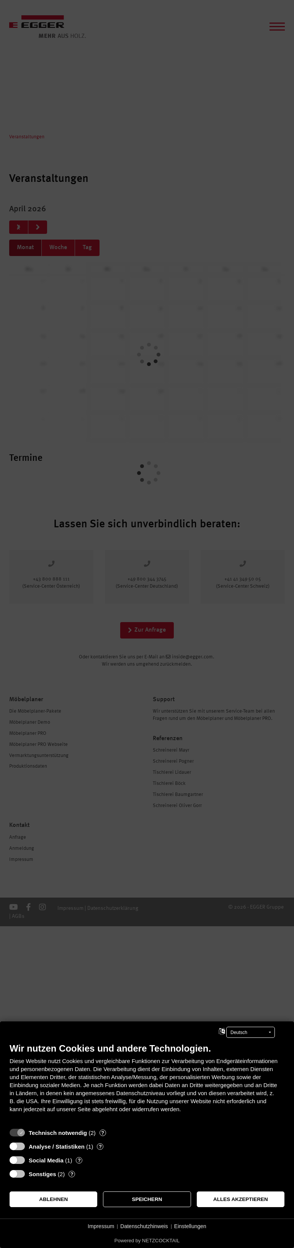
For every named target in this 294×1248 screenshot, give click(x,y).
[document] (147, 1083)
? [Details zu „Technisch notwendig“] (102, 1133)
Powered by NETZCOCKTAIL (147, 1240)
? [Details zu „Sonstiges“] (72, 1174)
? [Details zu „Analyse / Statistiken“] (100, 1146)
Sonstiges (42, 1174)
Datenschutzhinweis (144, 1226)
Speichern (147, 1199)
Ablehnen (53, 1199)
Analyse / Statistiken (57, 1146)
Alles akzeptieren (240, 1199)
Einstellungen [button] (190, 1226)
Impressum (101, 1226)
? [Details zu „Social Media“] (79, 1160)
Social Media (46, 1160)
